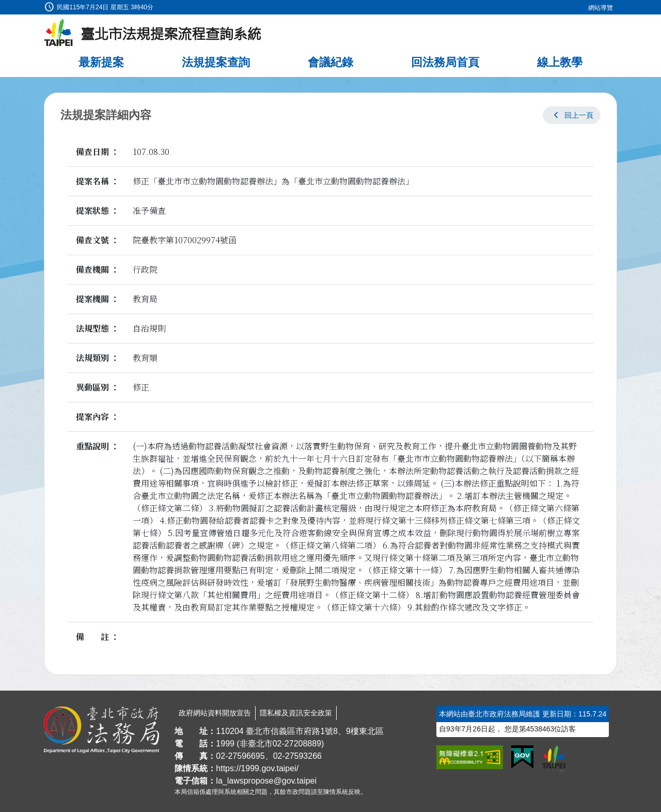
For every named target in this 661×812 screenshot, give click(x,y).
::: (3, 6)
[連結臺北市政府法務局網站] (101, 730)
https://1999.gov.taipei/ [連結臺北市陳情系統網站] (257, 768)
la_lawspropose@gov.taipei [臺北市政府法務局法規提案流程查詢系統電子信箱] (266, 780)
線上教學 (560, 62)
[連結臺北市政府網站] (553, 758)
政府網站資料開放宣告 (215, 713)
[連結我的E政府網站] (522, 757)
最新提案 (101, 62)
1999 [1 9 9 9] (225, 743)
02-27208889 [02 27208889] (297, 743)
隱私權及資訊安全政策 (296, 713)
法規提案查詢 (216, 62)
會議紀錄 (330, 62)
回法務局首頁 (445, 62)
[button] (572, 115)
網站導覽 (600, 7)
